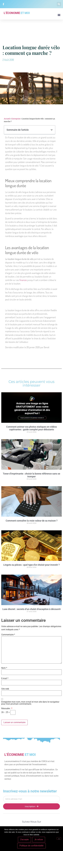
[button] (59, 4)
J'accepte (24, 839)
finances (23, 280)
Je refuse (38, 839)
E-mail (4, 678)
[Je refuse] (59, 838)
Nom (4, 668)
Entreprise (15, 118)
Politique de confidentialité (31, 845)
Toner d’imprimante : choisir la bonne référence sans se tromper (31, 475)
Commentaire (8, 635)
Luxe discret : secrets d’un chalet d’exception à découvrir (31, 609)
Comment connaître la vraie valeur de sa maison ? (31, 520)
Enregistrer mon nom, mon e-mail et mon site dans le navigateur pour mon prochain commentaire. (30, 703)
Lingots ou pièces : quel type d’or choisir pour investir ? (31, 564)
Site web (5, 689)
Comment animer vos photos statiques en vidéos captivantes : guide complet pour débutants (31, 428)
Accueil (7, 118)
